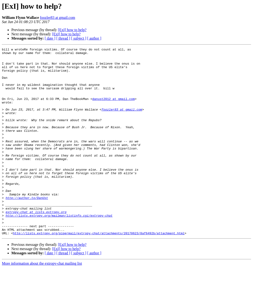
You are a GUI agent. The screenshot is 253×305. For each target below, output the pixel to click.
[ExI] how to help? (72, 30)
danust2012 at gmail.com (113, 109)
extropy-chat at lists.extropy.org (36, 245)
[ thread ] (63, 38)
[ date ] (50, 38)
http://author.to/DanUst (27, 228)
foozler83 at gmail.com (57, 18)
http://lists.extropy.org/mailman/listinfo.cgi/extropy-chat (59, 249)
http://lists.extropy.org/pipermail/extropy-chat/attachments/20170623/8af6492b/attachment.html (98, 270)
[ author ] (94, 38)
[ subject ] (78, 38)
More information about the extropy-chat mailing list (42, 301)
